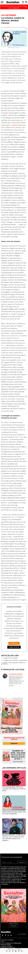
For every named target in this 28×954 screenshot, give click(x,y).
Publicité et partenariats (8, 948)
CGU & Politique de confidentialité (11, 943)
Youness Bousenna (7, 27)
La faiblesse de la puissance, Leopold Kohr (15, 660)
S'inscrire (22, 862)
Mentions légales (6, 944)
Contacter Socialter (6, 946)
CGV (2, 941)
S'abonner (14, 643)
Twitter (11, 685)
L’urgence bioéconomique (10, 658)
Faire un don (14, 647)
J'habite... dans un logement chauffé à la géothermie (13, 663)
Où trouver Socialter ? (7, 940)
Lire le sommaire (18, 761)
